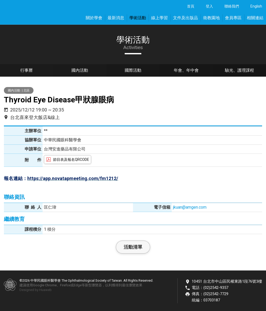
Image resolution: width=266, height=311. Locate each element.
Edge (78, 285)
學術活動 (137, 17)
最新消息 (116, 17)
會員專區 (233, 17)
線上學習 (159, 17)
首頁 (190, 6)
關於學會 (94, 17)
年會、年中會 (186, 70)
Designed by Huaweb (35, 290)
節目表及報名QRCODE (71, 159)
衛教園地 (211, 17)
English (256, 6)
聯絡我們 (231, 6)
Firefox (65, 285)
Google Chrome (45, 285)
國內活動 (79, 70)
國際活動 (133, 70)
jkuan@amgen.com (190, 207)
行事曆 (26, 70)
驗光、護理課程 (239, 70)
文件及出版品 (185, 17)
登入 (209, 6)
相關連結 (255, 17)
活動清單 (133, 247)
